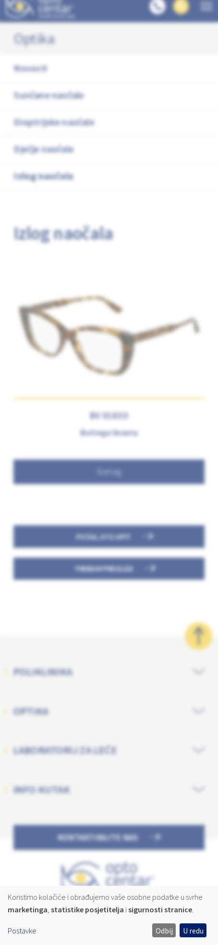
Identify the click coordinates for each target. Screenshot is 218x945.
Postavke (22, 930)
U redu (193, 930)
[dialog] (109, 915)
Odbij (164, 930)
